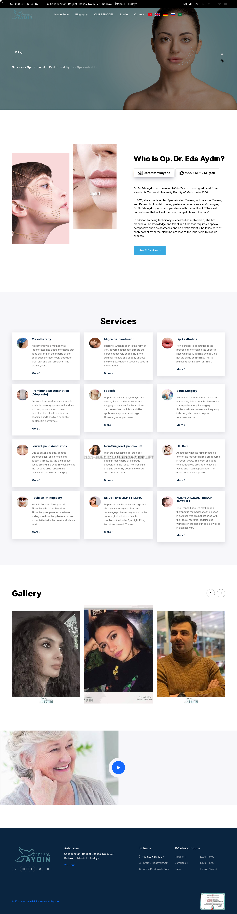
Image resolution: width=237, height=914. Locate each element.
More (36, 373)
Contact (139, 14)
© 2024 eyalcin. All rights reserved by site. (35, 901)
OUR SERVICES (104, 14)
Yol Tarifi (69, 865)
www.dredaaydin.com (156, 869)
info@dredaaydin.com (155, 862)
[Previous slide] (211, 593)
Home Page (61, 14)
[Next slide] (221, 593)
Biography (81, 14)
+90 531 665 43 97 (153, 856)
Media (124, 14)
